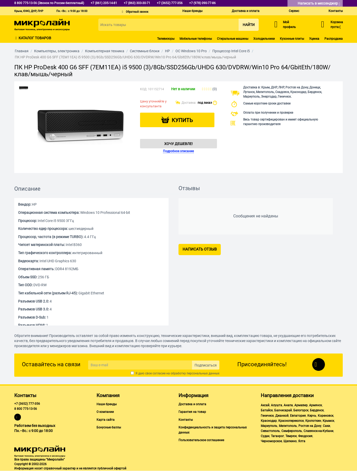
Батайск (267, 410)
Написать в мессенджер (319, 3)
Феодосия (305, 436)
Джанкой (282, 415)
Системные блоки (144, 51)
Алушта (276, 405)
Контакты (335, 11)
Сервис (294, 11)
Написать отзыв (200, 249)
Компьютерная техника (104, 51)
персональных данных (203, 373)
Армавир (301, 405)
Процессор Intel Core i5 (231, 51)
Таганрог (277, 436)
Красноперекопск (291, 421)
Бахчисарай (283, 410)
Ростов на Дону (309, 426)
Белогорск (300, 410)
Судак (265, 436)
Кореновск (325, 415)
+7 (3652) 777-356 (27, 403)
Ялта (301, 441)
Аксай (265, 405)
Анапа (288, 405)
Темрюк (291, 436)
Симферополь (291, 431)
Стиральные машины (232, 39)
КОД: (143, 89)
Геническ (267, 415)
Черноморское (271, 441)
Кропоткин (313, 421)
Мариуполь (269, 426)
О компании (105, 412)
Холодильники (264, 39)
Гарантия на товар (192, 412)
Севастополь (270, 431)
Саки (326, 426)
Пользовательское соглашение (201, 440)
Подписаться (206, 365)
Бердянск (317, 410)
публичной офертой (111, 468)
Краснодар (269, 421)
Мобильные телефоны (196, 39)
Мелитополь (288, 426)
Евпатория (298, 415)
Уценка (314, 39)
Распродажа (333, 39)
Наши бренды (192, 11)
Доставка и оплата (245, 11)
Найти (249, 25)
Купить (182, 120)
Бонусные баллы (109, 427)
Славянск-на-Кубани (318, 431)
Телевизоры (165, 39)
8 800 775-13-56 (25, 409)
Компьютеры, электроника (56, 51)
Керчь (311, 415)
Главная (22, 51)
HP (167, 51)
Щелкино (290, 441)
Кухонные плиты (292, 39)
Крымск (328, 421)
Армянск (315, 405)
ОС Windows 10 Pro (191, 51)
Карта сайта (106, 420)
